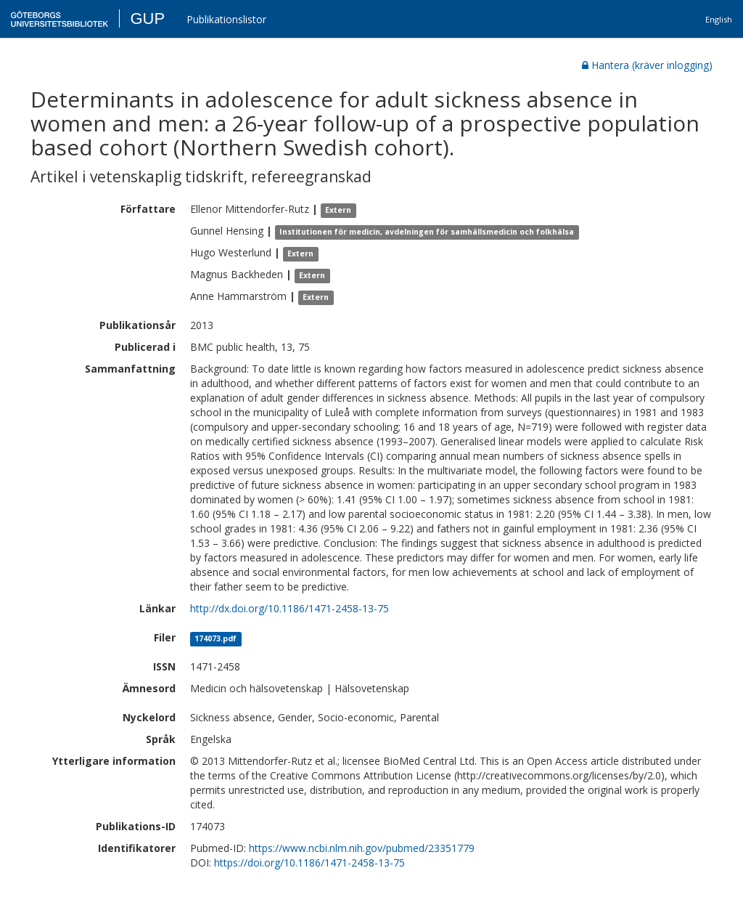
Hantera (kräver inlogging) (647, 65)
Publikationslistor (226, 19)
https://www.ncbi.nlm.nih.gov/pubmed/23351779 (362, 848)
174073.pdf (215, 638)
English (718, 19)
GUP (147, 18)
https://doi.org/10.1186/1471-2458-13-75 (309, 862)
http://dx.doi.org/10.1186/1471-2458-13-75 (289, 608)
